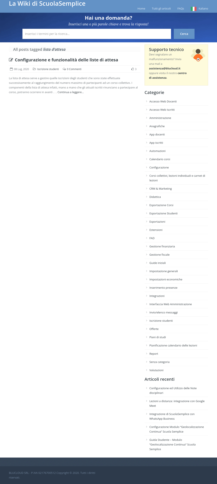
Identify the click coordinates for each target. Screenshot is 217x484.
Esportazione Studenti (163, 213)
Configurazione (159, 167)
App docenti (157, 134)
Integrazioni (157, 296)
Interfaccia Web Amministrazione (170, 304)
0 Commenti (74, 69)
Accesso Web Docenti (163, 101)
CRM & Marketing (160, 188)
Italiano (203, 8)
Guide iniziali (157, 263)
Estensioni (156, 230)
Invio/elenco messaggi (163, 312)
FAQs (180, 8)
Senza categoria (159, 362)
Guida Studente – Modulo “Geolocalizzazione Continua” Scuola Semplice (172, 444)
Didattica (155, 197)
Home (141, 8)
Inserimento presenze (163, 288)
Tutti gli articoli (161, 8)
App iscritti (156, 143)
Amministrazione (160, 118)
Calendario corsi (159, 159)
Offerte (154, 329)
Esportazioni (157, 221)
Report (153, 354)
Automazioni (157, 151)
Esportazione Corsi (161, 205)
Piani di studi (157, 337)
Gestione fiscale (159, 254)
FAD (151, 238)
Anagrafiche (157, 126)
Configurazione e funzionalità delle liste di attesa (63, 60)
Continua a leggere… (71, 92)
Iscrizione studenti (48, 69)
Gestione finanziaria (162, 246)
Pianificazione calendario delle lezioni (173, 345)
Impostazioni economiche (165, 279)
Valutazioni (156, 370)
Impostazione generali (163, 271)
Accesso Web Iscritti (162, 110)
